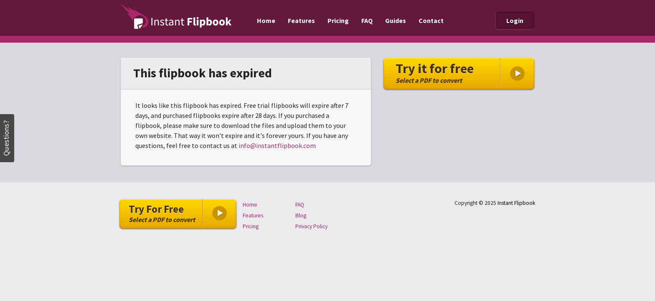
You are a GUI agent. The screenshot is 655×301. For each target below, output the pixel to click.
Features (301, 20)
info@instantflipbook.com (277, 145)
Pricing (338, 20)
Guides (395, 20)
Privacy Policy (311, 226)
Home (266, 20)
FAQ (367, 20)
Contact (431, 20)
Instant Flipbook (517, 203)
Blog (300, 215)
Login (514, 20)
